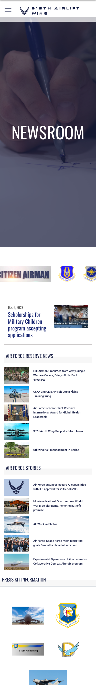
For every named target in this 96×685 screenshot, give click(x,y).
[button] (8, 11)
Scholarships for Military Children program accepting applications (27, 324)
